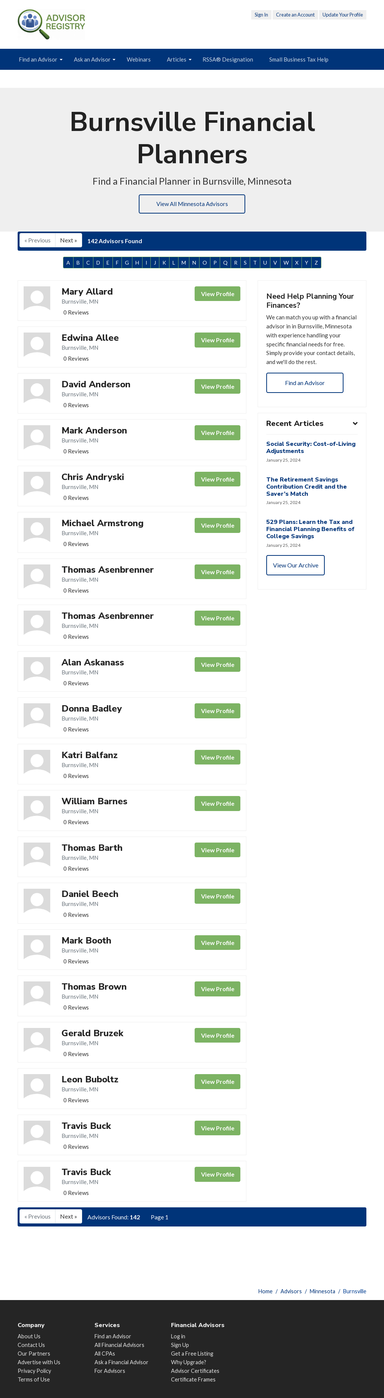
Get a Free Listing (192, 1353)
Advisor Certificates (195, 1371)
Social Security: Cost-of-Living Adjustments (311, 464)
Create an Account (295, 15)
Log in (178, 1336)
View (217, 295)
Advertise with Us (39, 1362)
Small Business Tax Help (298, 59)
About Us (29, 1336)
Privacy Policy (34, 1371)
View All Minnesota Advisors (192, 204)
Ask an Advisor (92, 59)
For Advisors (109, 1371)
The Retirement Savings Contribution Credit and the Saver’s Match (307, 504)
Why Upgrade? (188, 1362)
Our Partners (34, 1353)
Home (265, 1291)
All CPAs (104, 1353)
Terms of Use (34, 1379)
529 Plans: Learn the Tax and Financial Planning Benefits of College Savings (311, 547)
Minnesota (322, 1291)
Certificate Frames (193, 1379)
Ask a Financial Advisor (121, 1362)
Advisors (291, 1291)
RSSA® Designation (227, 59)
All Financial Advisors (119, 1345)
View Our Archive (296, 583)
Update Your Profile (342, 15)
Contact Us (31, 1345)
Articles (176, 59)
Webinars (139, 59)
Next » (68, 241)
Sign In (261, 15)
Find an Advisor (38, 59)
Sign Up (180, 1345)
